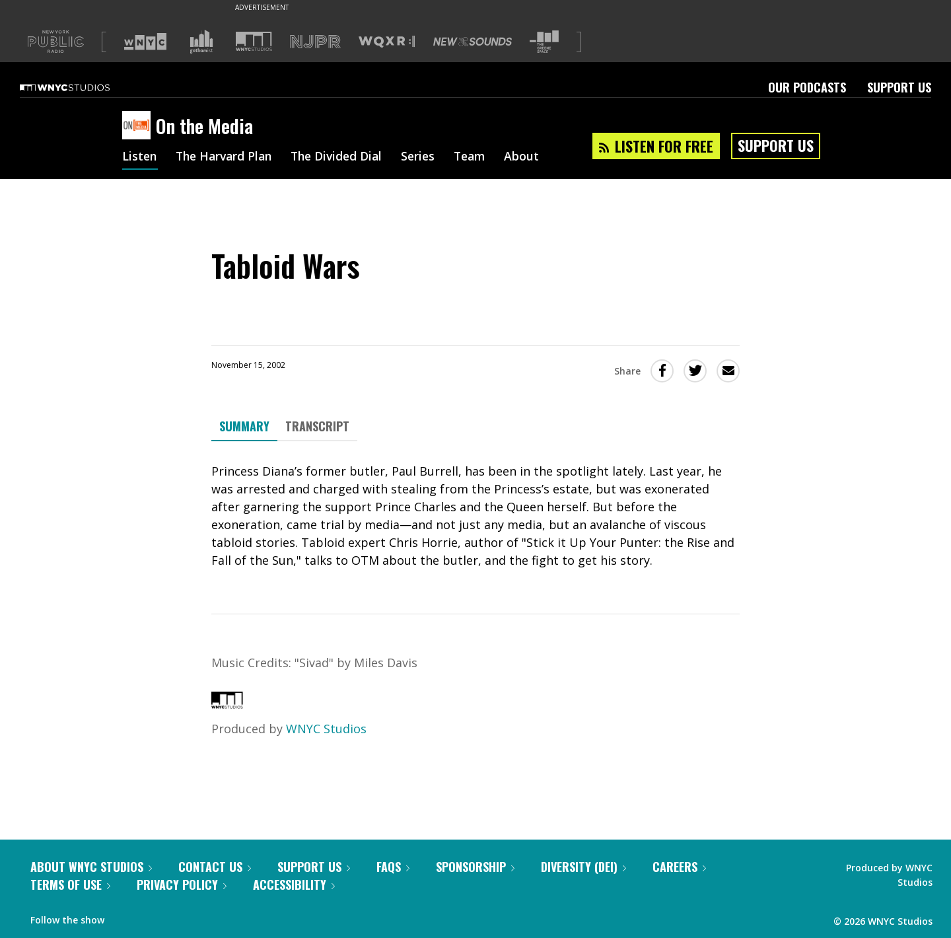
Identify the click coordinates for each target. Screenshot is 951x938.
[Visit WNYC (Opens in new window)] (145, 41)
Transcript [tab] (317, 426)
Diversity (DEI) (583, 866)
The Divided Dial (344, 157)
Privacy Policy (182, 884)
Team (482, 157)
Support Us (899, 87)
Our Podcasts (807, 87)
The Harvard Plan (227, 157)
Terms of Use (70, 884)
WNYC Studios (326, 729)
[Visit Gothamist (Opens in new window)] (201, 42)
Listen (140, 157)
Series (428, 157)
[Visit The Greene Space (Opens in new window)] (544, 42)
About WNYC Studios (91, 866)
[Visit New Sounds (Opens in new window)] (472, 41)
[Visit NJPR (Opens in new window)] (315, 42)
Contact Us (214, 866)
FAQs (392, 866)
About (535, 157)
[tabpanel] (475, 515)
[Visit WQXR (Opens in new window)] (387, 42)
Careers (679, 866)
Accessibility (294, 884)
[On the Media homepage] (139, 126)
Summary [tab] (244, 426)
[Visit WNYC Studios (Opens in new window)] (254, 41)
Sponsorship (475, 866)
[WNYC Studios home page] (81, 87)
